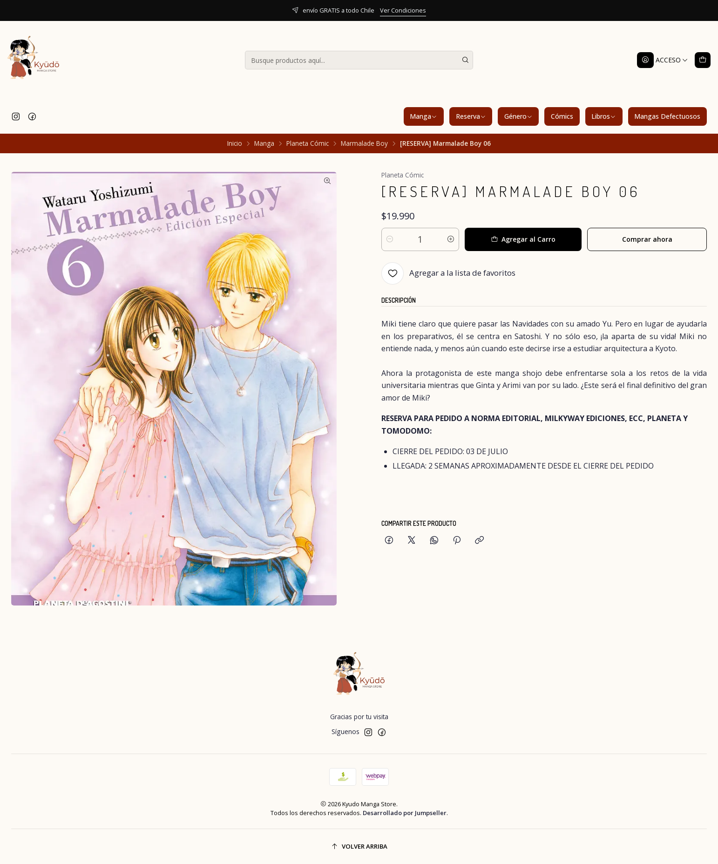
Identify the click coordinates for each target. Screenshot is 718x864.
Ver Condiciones (403, 10)
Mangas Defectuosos (667, 116)
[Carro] (702, 60)
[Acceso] (662, 60)
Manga (423, 116)
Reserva (471, 116)
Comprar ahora (647, 239)
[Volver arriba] (359, 846)
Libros (603, 116)
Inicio (234, 143)
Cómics (562, 116)
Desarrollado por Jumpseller (405, 813)
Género (518, 116)
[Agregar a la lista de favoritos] (448, 273)
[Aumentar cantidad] (451, 239)
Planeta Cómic (307, 143)
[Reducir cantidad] (390, 239)
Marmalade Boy (364, 143)
